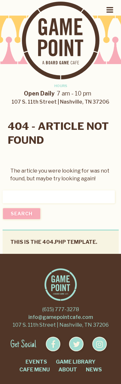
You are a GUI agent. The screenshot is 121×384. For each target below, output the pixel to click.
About (67, 370)
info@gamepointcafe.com (60, 317)
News (94, 370)
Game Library (76, 362)
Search (22, 214)
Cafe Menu (34, 370)
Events (36, 362)
